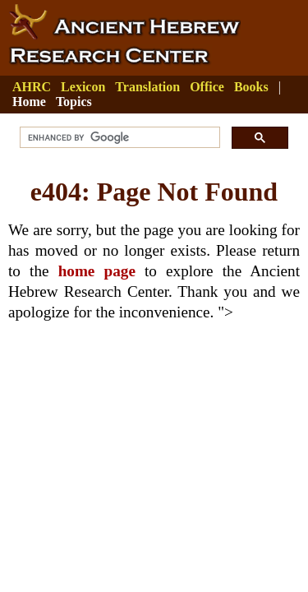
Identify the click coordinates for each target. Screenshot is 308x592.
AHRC (31, 87)
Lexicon (83, 87)
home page (97, 271)
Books (251, 87)
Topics (74, 102)
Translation (147, 87)
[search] (118, 138)
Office (207, 87)
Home (29, 102)
